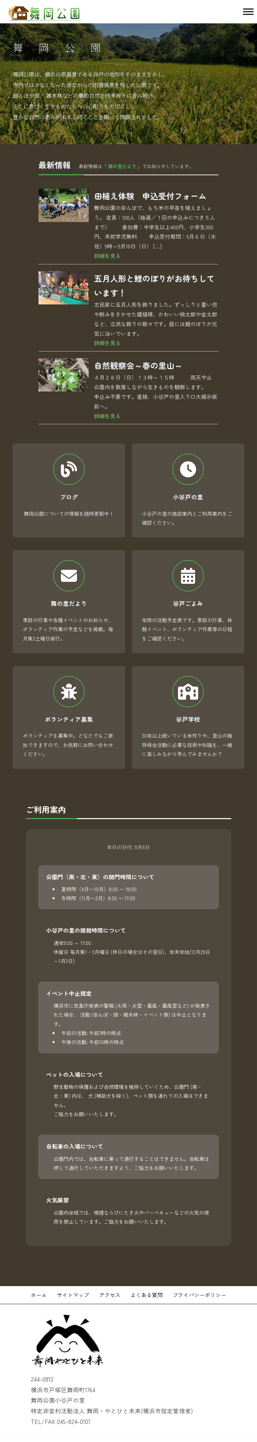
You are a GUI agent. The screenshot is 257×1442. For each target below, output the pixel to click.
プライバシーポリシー (199, 1277)
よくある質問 (147, 1277)
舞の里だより (122, 166)
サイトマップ (73, 1277)
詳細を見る (107, 256)
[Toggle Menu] (248, 11)
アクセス (109, 1277)
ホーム (39, 1277)
